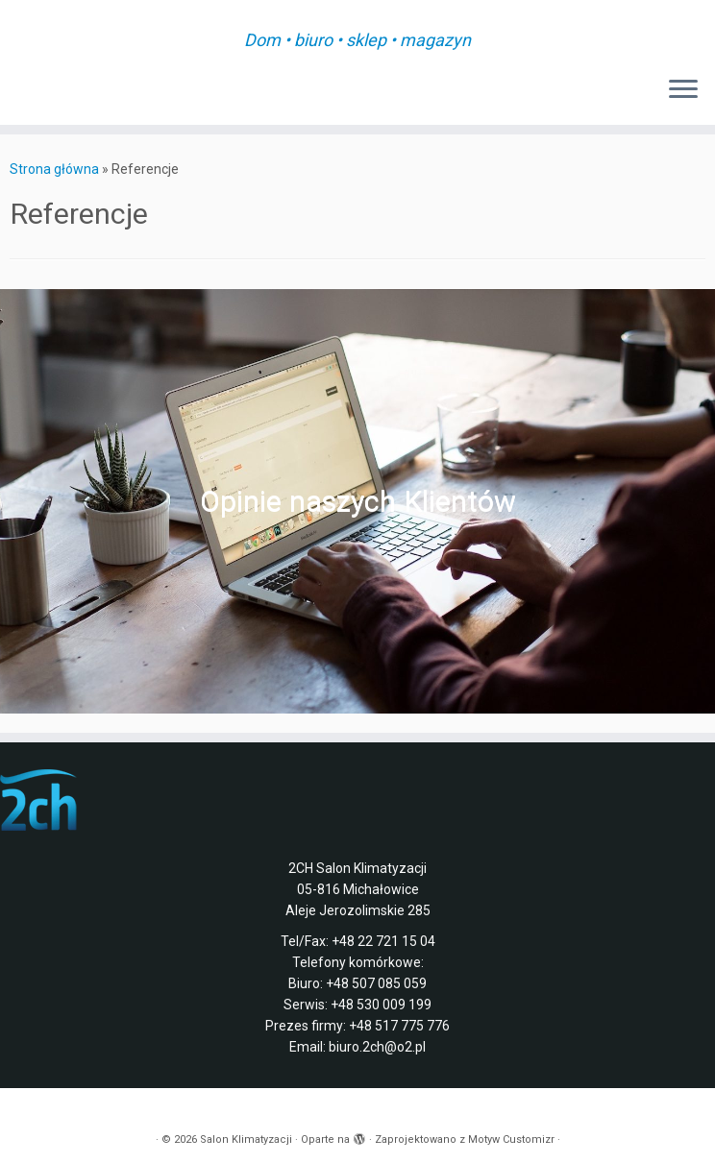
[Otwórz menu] (683, 90)
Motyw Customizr (511, 1139)
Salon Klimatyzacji (246, 1139)
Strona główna (54, 169)
